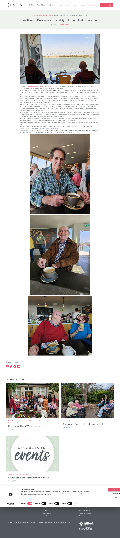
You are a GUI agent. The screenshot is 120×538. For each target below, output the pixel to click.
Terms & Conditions (84, 508)
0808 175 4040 (94, 5)
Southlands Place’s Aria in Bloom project (83, 424)
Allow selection (106, 524)
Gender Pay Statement (85, 513)
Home (34, 15)
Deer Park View (29, 421)
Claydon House (20, 421)
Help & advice (52, 5)
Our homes (32, 5)
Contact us (83, 5)
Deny (106, 528)
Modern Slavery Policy (85, 510)
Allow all (106, 521)
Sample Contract (47, 513)
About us (74, 5)
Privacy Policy (82, 500)
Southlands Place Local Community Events (28, 477)
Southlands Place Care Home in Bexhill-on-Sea (39, 86)
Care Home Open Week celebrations (26, 426)
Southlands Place (47, 15)
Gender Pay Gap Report (85, 516)
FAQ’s (44, 505)
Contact (45, 516)
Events (16, 475)
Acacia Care (11, 421)
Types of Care (41, 5)
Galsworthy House (42, 421)
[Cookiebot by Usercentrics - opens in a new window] (11, 535)
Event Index (11, 475)
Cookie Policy (82, 505)
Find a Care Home (47, 500)
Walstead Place (16, 423)
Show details (78, 535)
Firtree (35, 421)
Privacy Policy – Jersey (85, 502)
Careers (66, 5)
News (60, 5)
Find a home (106, 5)
